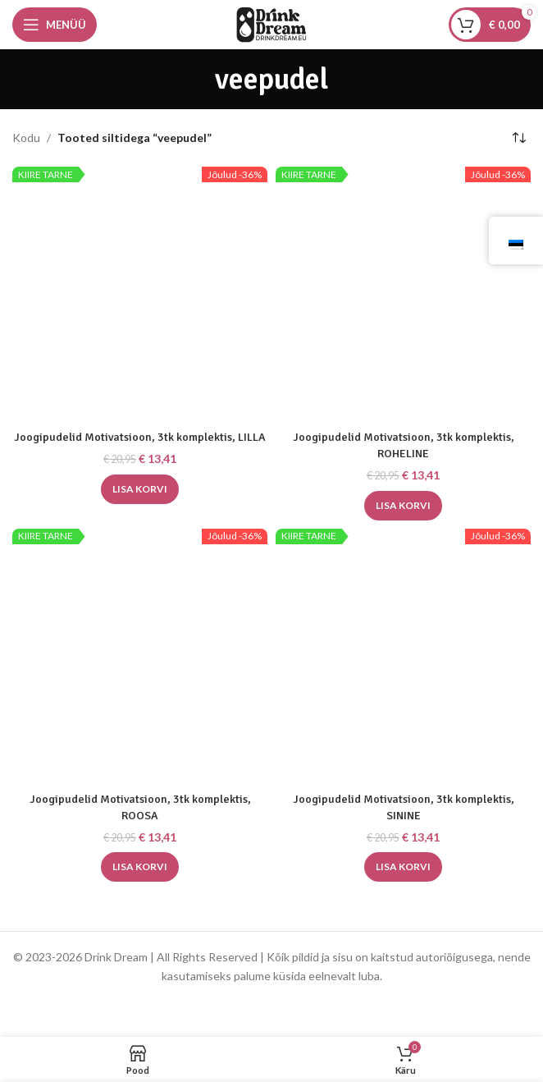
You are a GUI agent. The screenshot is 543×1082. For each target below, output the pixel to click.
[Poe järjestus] (518, 138)
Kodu (26, 137)
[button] (140, 489)
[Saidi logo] (271, 23)
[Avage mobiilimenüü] (54, 24)
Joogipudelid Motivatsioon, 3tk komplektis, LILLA (140, 437)
